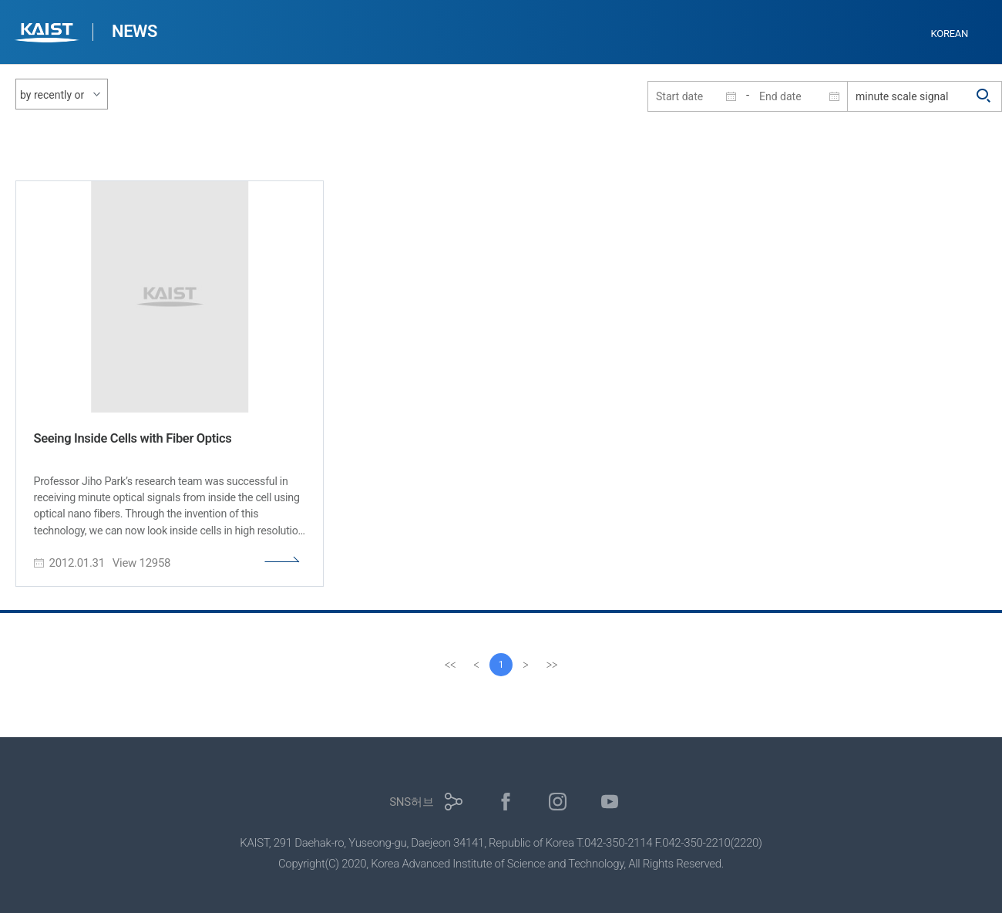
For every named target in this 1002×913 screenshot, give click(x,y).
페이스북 (506, 801)
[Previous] (476, 664)
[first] (450, 664)
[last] (551, 664)
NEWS (134, 31)
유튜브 (610, 801)
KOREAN (950, 33)
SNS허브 (411, 802)
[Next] (525, 664)
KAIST (48, 34)
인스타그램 (558, 801)
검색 (984, 96)
